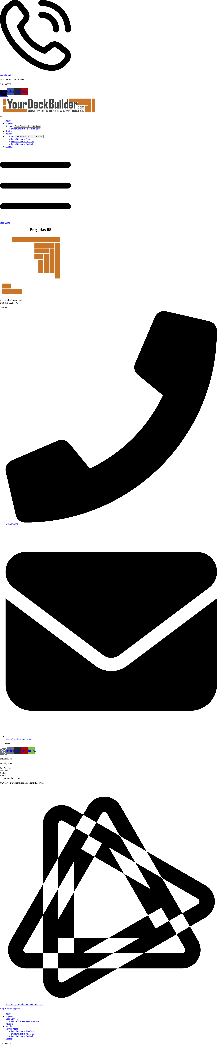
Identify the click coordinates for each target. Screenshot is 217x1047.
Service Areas (12, 1029)
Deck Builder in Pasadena (22, 1031)
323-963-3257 (6, 75)
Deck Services (12, 1019)
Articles (9, 1026)
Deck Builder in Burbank (22, 1036)
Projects (9, 1016)
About (8, 1014)
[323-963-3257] (35, 70)
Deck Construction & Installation (26, 1021)
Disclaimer (19, 787)
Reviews (9, 1024)
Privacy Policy (6, 787)
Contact (9, 1039)
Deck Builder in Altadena (22, 1034)
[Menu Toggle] (1, 116)
